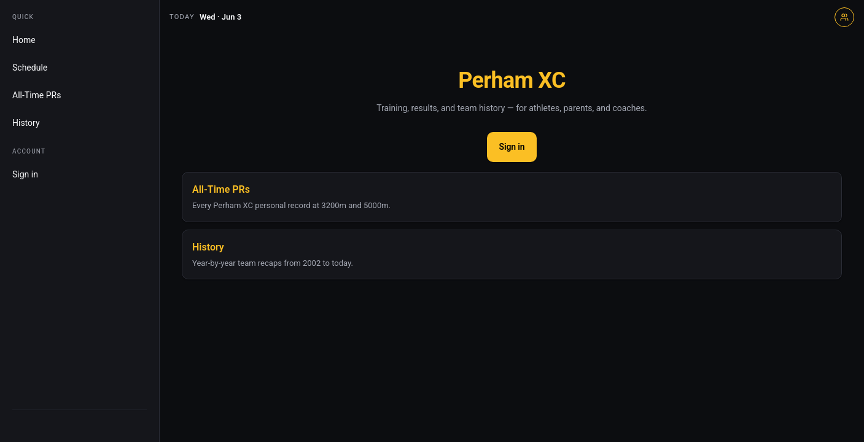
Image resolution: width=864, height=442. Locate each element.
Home (24, 40)
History (26, 123)
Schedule (29, 67)
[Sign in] (844, 17)
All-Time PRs (36, 95)
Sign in (25, 174)
